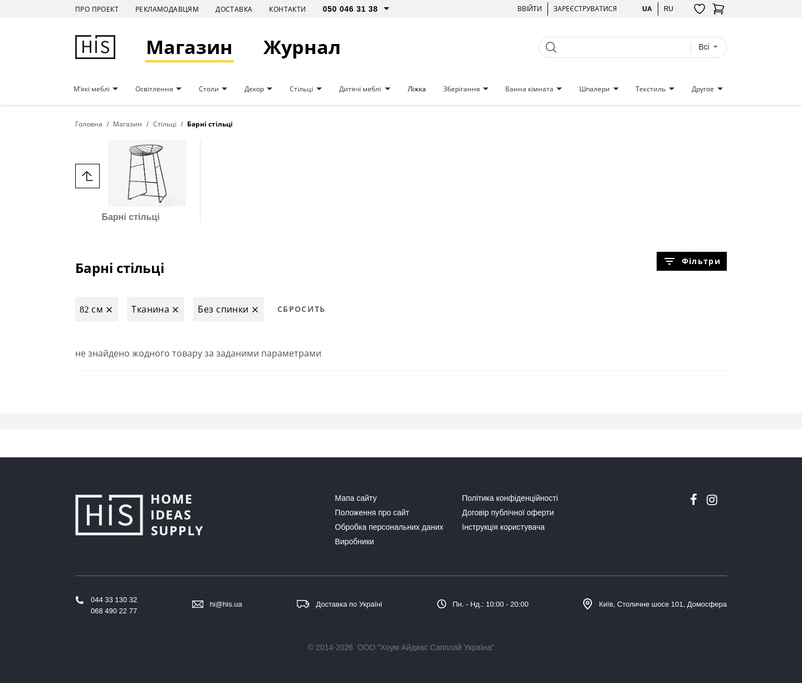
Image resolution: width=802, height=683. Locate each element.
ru (668, 8)
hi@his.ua (226, 604)
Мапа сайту (355, 498)
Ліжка (417, 89)
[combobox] (708, 47)
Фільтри (692, 261)
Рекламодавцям (167, 9)
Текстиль (650, 89)
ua (647, 8)
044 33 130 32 (114, 600)
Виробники (354, 541)
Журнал (302, 47)
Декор (254, 89)
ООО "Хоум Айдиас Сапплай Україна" (426, 647)
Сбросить (301, 309)
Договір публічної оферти (508, 512)
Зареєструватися (585, 8)
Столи (209, 89)
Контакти (287, 9)
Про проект (97, 9)
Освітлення (154, 89)
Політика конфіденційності (510, 498)
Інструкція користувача (503, 527)
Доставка (234, 9)
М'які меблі (92, 89)
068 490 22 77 (114, 611)
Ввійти (529, 8)
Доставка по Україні (349, 604)
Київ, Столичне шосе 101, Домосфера (663, 604)
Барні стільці (130, 181)
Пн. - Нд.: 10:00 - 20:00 (491, 604)
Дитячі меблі (360, 89)
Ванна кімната (529, 89)
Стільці (301, 89)
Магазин (189, 47)
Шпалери (594, 89)
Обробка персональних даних (389, 527)
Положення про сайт (372, 512)
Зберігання (461, 89)
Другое (703, 89)
